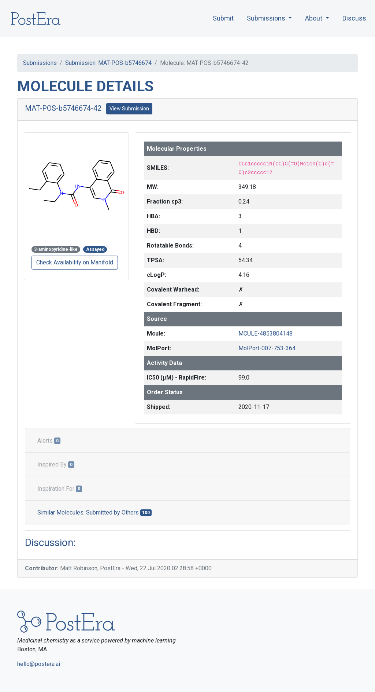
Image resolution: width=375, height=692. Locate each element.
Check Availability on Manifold (74, 262)
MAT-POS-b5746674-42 (63, 108)
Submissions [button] (267, 18)
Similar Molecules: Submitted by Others (94, 512)
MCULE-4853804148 (265, 333)
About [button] (314, 18)
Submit (223, 18)
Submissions (40, 62)
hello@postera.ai (38, 663)
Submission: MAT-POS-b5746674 (108, 62)
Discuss (354, 18)
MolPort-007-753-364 (267, 348)
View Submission (129, 108)
